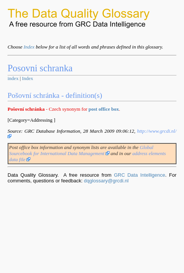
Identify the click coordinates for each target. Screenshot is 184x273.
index (13, 78)
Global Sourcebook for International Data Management (81, 150)
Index (28, 47)
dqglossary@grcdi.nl (106, 181)
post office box (104, 109)
